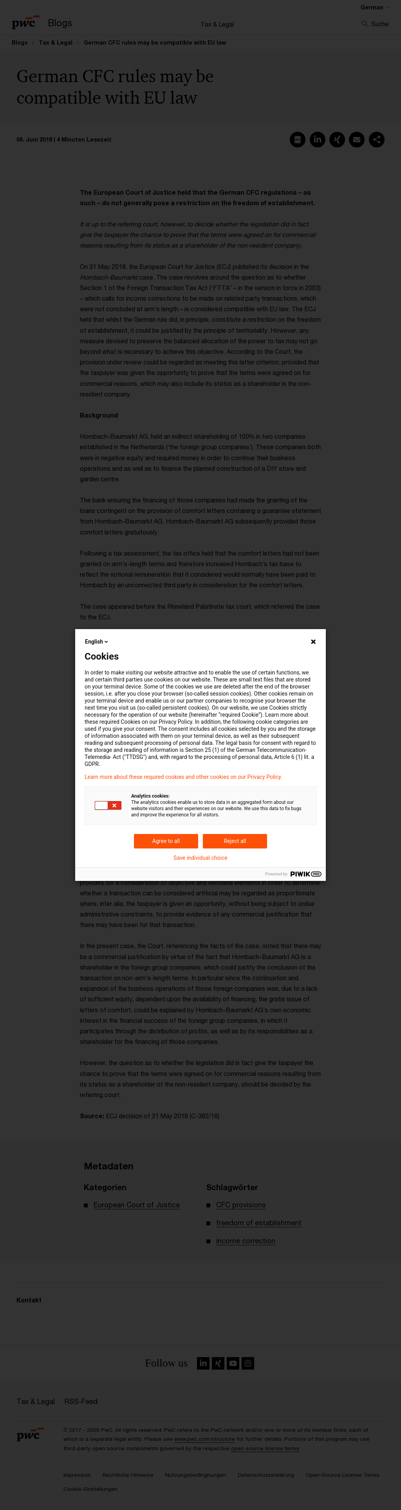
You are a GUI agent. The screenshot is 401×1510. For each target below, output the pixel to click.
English (97, 641)
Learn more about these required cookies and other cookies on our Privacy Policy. (183, 777)
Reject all (235, 841)
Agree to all (166, 841)
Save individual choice (200, 858)
